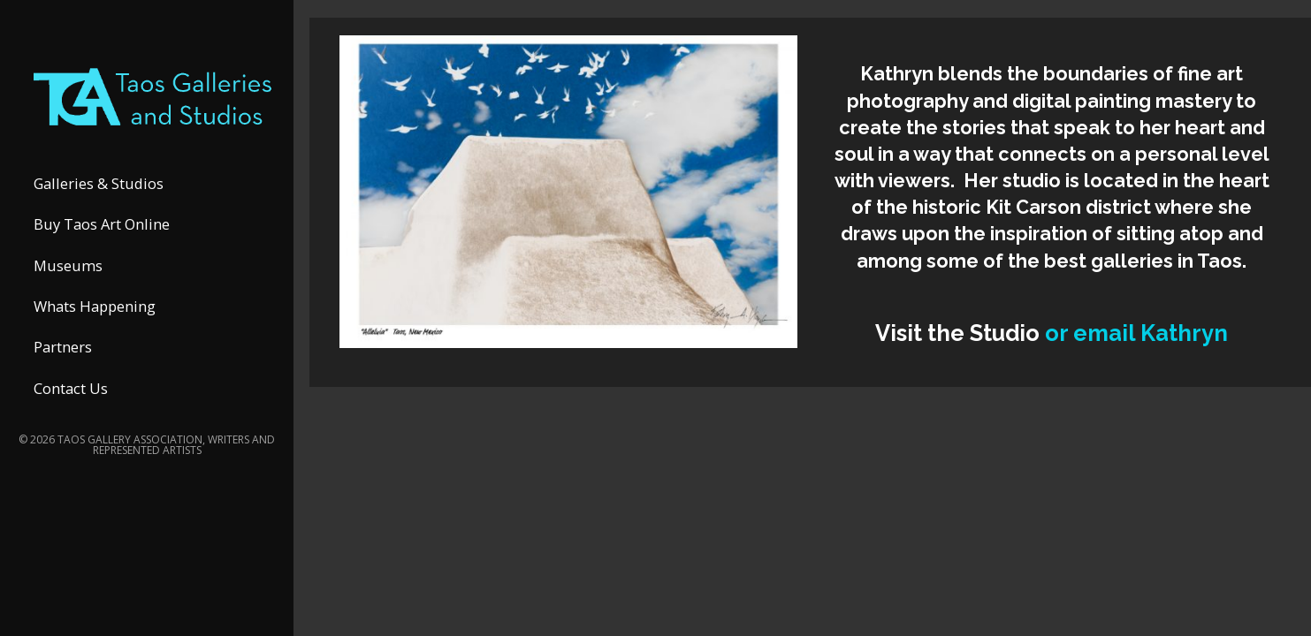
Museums (68, 265)
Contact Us (71, 388)
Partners (63, 347)
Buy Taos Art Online (102, 224)
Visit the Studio (960, 333)
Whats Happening (95, 306)
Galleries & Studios (99, 183)
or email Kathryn (1136, 333)
